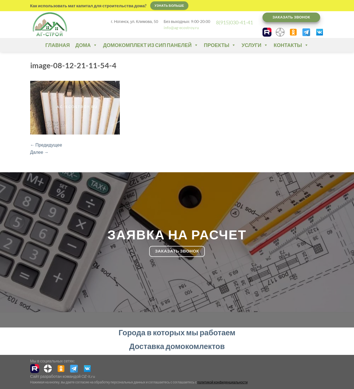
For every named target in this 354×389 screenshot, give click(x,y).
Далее (39, 152)
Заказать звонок (291, 17)
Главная (57, 45)
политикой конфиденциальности (222, 382)
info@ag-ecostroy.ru (181, 27)
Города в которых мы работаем (177, 332)
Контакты (291, 45)
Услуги (255, 45)
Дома (86, 45)
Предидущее (46, 144)
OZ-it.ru (88, 376)
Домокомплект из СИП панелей (150, 45)
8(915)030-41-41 (234, 22)
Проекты (220, 45)
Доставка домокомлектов (177, 346)
